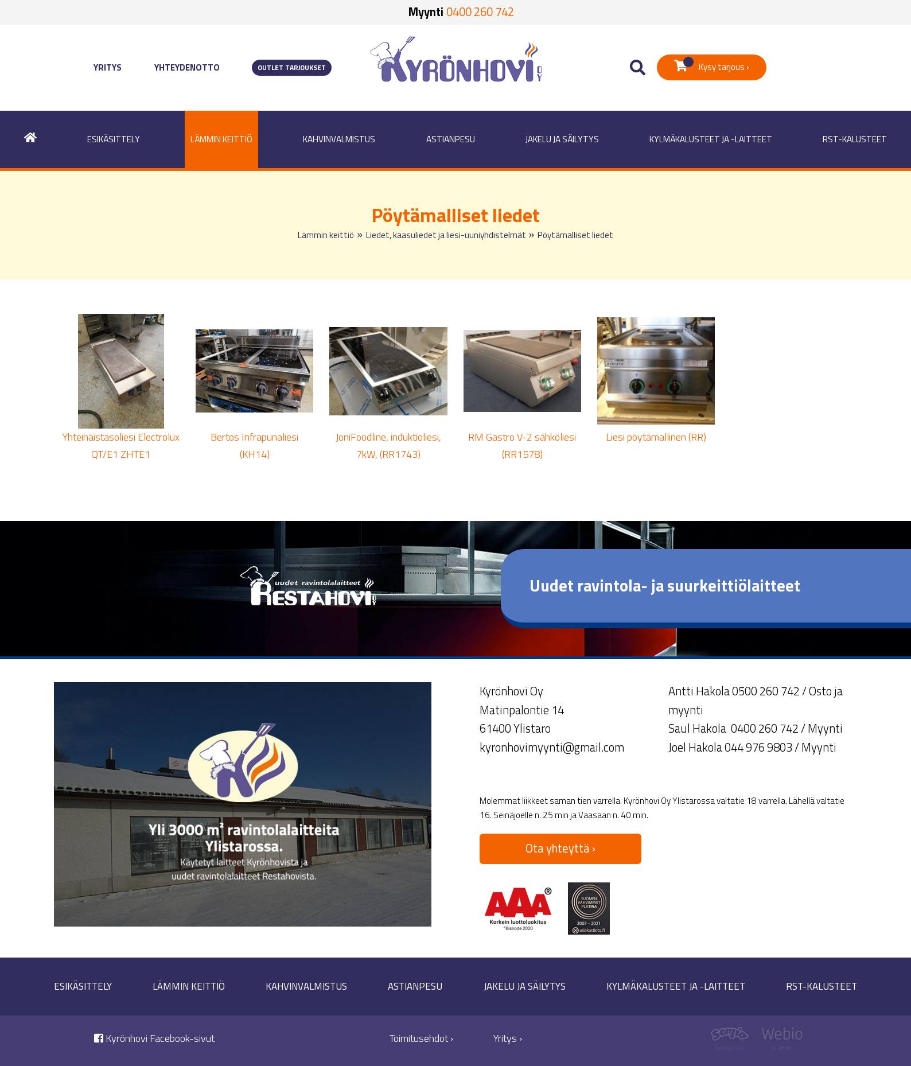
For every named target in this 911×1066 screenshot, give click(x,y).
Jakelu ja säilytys (562, 139)
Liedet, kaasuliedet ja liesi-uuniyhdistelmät (446, 235)
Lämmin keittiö (221, 139)
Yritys (108, 67)
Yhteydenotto (187, 67)
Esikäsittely (113, 139)
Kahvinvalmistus (339, 139)
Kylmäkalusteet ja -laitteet (710, 139)
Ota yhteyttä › (560, 848)
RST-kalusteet (855, 139)
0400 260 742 (480, 12)
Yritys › (507, 1038)
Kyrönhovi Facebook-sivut (154, 1038)
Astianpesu (450, 139)
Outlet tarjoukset (292, 68)
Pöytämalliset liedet (575, 235)
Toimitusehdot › (421, 1038)
